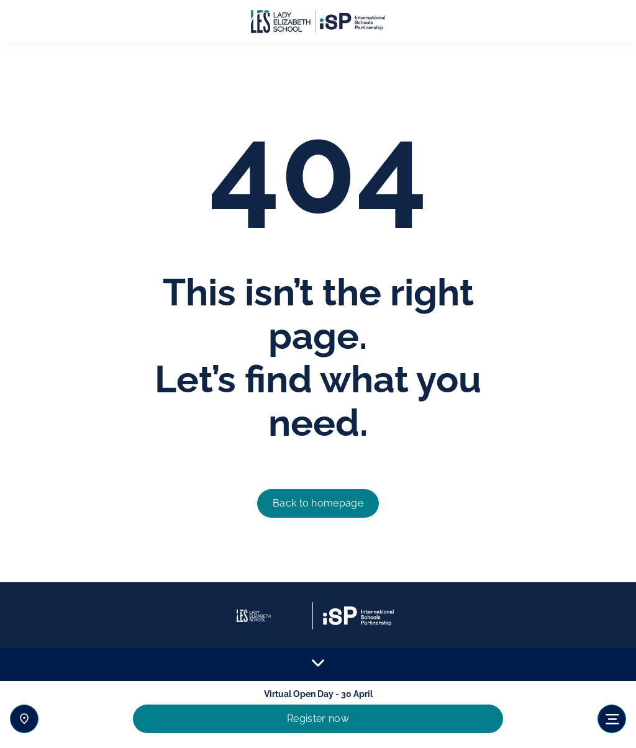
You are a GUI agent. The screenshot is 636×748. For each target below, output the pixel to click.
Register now (318, 718)
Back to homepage (318, 503)
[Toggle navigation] (611, 719)
